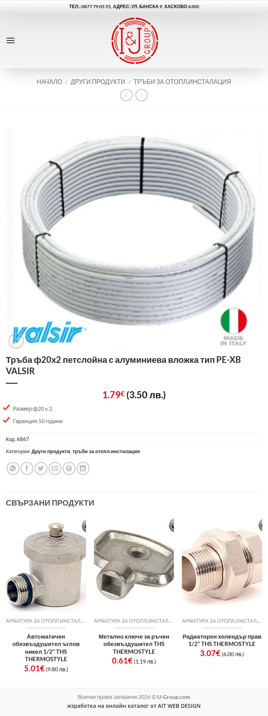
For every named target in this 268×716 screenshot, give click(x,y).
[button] (10, 40)
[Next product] (126, 95)
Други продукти (98, 81)
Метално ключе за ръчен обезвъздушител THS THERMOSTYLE (134, 644)
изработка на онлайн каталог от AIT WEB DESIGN (134, 705)
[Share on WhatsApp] (13, 468)
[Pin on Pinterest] (69, 468)
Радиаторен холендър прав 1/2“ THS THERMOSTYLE (221, 640)
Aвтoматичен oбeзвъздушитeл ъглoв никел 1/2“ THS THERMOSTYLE (46, 648)
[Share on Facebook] (27, 468)
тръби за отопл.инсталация (182, 81)
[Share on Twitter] (41, 468)
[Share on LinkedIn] (83, 468)
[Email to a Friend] (55, 468)
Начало (50, 81)
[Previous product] (141, 95)
